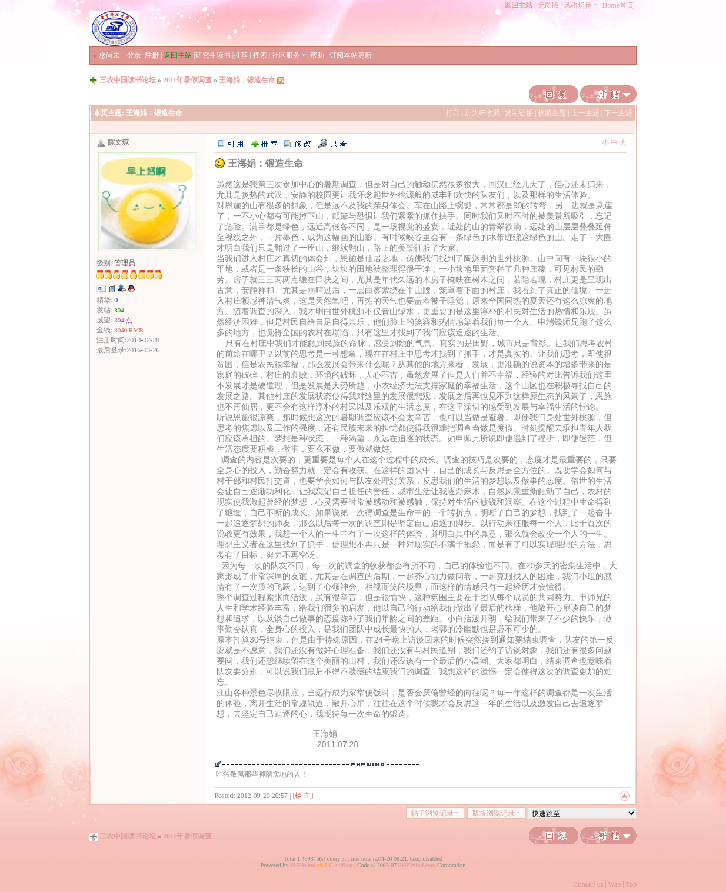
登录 (134, 55)
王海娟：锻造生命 (247, 80)
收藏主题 (552, 113)
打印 (453, 113)
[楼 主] (303, 795)
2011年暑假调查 (187, 80)
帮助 (317, 55)
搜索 (260, 55)
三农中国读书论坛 (127, 80)
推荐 (241, 55)
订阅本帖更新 (350, 55)
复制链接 (519, 113)
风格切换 (580, 5)
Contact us (588, 884)
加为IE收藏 (482, 113)
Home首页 (618, 5)
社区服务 (288, 55)
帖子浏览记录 (435, 813)
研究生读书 (213, 55)
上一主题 (585, 113)
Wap (614, 884)
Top (631, 884)
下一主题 (618, 113)
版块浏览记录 (496, 813)
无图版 (548, 5)
